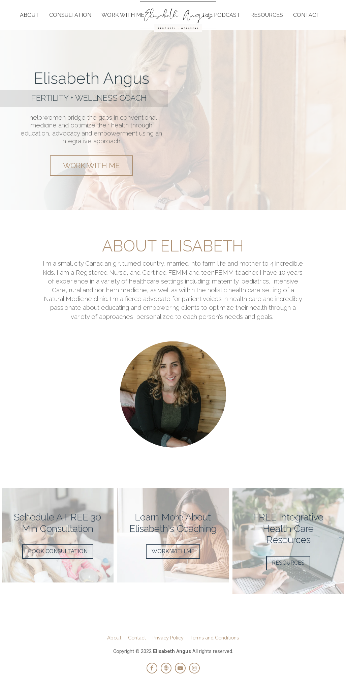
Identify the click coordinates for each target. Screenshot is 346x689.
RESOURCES (266, 15)
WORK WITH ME (122, 15)
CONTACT (306, 15)
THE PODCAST (220, 15)
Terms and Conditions (214, 637)
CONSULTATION (70, 15)
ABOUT (29, 15)
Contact (137, 637)
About (114, 637)
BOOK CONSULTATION (58, 551)
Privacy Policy (168, 637)
